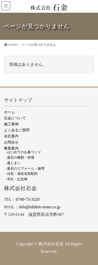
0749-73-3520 (27, 199)
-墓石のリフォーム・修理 (25, 168)
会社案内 (11, 136)
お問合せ (11, 142)
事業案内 (11, 148)
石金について (15, 118)
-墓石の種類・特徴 (20, 157)
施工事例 (11, 124)
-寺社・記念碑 (16, 179)
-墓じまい (13, 163)
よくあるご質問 (17, 130)
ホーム (9, 112)
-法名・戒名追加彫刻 (21, 174)
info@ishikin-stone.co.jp (39, 207)
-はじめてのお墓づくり (23, 152)
